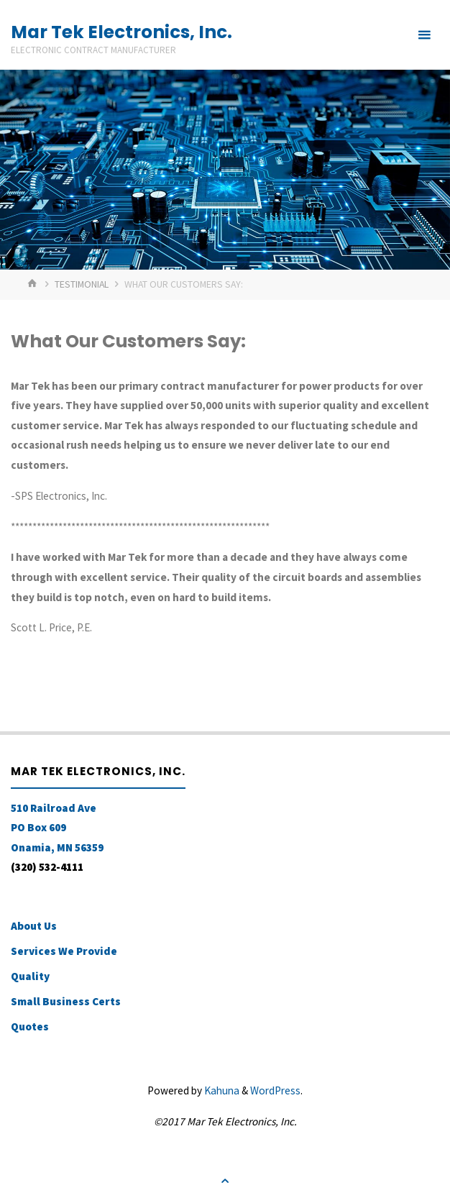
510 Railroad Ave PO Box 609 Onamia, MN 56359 (57, 827)
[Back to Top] (225, 1180)
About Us (34, 926)
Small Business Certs (66, 1001)
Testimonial (82, 284)
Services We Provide (64, 951)
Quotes (30, 1026)
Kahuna (220, 1090)
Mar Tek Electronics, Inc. (121, 32)
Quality (30, 976)
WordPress (275, 1090)
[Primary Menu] (424, 35)
